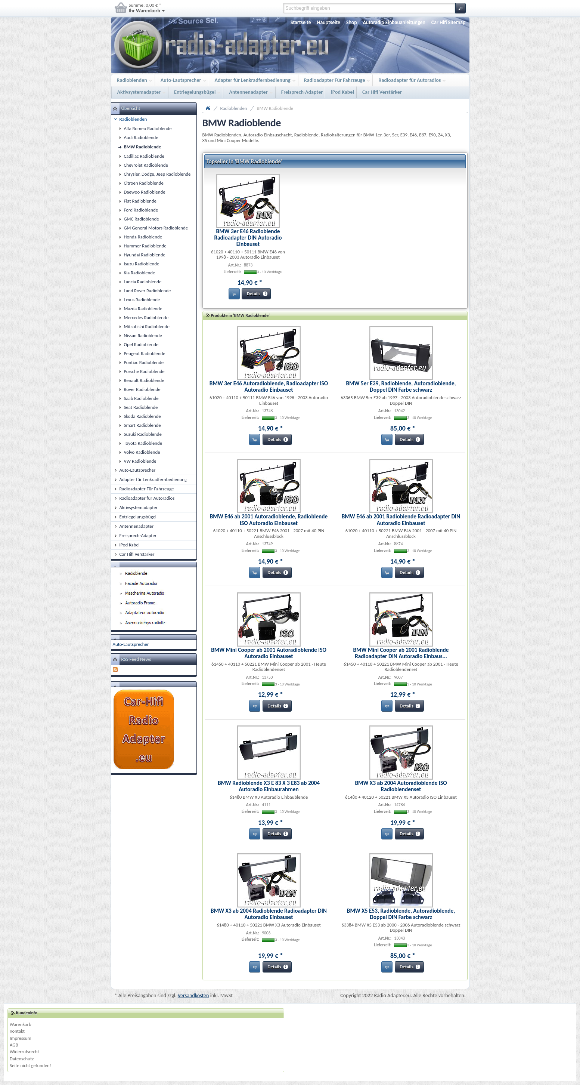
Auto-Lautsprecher (182, 80)
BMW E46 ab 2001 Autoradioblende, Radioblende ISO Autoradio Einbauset (269, 519)
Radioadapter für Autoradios (410, 80)
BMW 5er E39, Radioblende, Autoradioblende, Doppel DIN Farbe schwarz (401, 386)
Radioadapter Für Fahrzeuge (335, 80)
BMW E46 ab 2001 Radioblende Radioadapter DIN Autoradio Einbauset (401, 519)
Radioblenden (132, 80)
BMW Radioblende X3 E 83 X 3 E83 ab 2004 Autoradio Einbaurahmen (269, 786)
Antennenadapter (249, 92)
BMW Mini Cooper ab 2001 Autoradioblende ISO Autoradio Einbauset (268, 653)
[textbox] (369, 8)
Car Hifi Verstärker (382, 92)
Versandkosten (193, 995)
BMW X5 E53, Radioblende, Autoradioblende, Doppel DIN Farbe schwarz (401, 914)
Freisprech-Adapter (302, 92)
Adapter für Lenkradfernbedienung (253, 80)
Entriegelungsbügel (195, 92)
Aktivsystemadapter (140, 92)
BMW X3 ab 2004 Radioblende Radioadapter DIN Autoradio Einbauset (269, 914)
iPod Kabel (342, 92)
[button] (460, 8)
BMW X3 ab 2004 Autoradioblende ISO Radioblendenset (401, 786)
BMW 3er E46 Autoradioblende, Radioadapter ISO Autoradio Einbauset (269, 386)
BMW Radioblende (275, 108)
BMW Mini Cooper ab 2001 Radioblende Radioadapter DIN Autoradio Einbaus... (401, 653)
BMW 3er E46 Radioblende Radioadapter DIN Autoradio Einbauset (248, 238)
